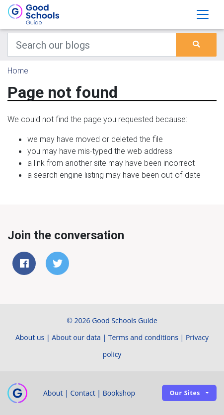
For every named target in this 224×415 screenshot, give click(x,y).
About (53, 393)
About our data (76, 337)
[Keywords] (91, 45)
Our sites (185, 393)
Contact (82, 393)
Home (17, 70)
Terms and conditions (143, 337)
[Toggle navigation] (202, 14)
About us (29, 337)
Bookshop (119, 393)
